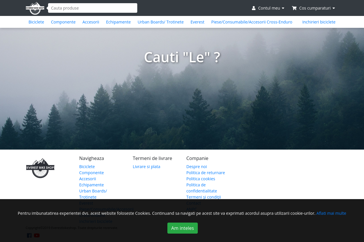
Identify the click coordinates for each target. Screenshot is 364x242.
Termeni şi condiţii (203, 197)
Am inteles (182, 228)
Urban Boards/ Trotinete (161, 22)
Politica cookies (200, 178)
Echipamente (118, 22)
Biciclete (36, 22)
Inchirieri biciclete (319, 22)
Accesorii (91, 22)
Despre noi (196, 166)
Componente (63, 22)
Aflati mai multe (331, 213)
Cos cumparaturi (313, 8)
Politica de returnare (205, 172)
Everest (197, 22)
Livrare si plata (146, 166)
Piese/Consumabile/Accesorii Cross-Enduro (251, 22)
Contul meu (268, 8)
